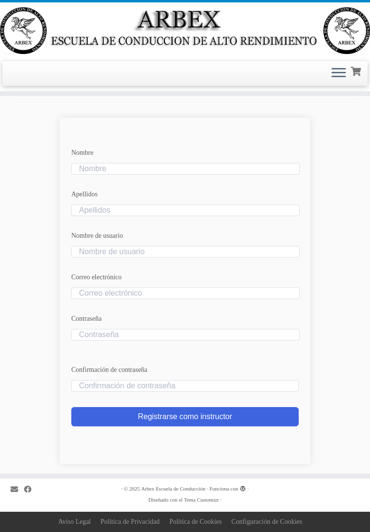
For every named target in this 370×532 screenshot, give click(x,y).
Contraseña (86, 318)
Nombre (82, 152)
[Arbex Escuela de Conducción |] (185, 30)
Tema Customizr (201, 500)
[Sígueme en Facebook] (31, 489)
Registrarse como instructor (185, 416)
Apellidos (84, 194)
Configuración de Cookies (266, 521)
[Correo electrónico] (17, 489)
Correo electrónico (96, 277)
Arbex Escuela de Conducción (173, 488)
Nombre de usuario (97, 235)
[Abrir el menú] (338, 74)
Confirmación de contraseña (109, 369)
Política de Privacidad (130, 521)
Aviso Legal (74, 521)
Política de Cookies (195, 521)
